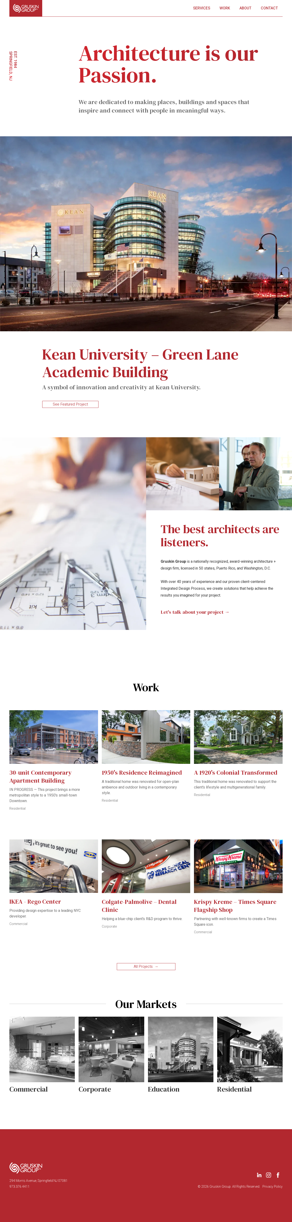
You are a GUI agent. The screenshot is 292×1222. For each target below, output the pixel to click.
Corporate (109, 926)
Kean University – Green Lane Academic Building (140, 364)
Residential (17, 808)
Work (225, 8)
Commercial (18, 923)
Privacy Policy (272, 1186)
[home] (25, 8)
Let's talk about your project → (195, 612)
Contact (269, 8)
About (245, 8)
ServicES (201, 8)
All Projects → (146, 966)
